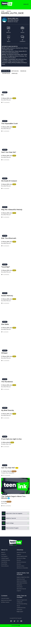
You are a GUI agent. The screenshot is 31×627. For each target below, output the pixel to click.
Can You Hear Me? (8, 468)
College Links (20, 601)
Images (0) (23, 71)
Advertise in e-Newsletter (22, 568)
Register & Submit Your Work (23, 577)
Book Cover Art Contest (6, 600)
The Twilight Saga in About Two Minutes (13, 497)
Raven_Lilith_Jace (7, 98)
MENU (25, 4)
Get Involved (19, 586)
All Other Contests (5, 602)
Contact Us (3, 554)
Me (2, 95)
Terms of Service (5, 566)
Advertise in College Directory (21, 559)
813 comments (5, 475)
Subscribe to (12, 513)
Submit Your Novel (21, 579)
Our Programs (4, 556)
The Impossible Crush (9, 123)
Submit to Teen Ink (9, 518)
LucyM (4, 501)
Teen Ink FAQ (4, 562)
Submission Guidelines (22, 581)
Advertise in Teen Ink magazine (21, 553)
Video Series (19, 609)
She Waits (5, 324)
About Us (3, 552)
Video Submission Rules (22, 583)
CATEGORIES (15, 625)
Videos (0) (14, 73)
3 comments (5, 446)
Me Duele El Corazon (9, 181)
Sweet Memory (7, 296)
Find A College (8, 523)
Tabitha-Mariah (7, 471)
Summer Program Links (22, 599)
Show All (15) (6, 71)
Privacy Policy (4, 564)
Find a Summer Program (10, 528)
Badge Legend (20, 611)
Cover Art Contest (5, 598)
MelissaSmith (6, 442)
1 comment (4, 331)
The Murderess (7, 382)
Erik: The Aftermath (8, 238)
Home (2, 11)
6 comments (5, 245)
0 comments (5, 131)
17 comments (5, 102)
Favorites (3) (6, 73)
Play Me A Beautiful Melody (11, 209)
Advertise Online (20, 566)
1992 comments (6, 505)
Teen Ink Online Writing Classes (22, 604)
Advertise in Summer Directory (21, 563)
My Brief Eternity (7, 410)
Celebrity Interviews (5, 560)
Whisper (4, 353)
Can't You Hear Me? (8, 152)
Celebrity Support (5, 558)
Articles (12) (15, 71)
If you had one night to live (11, 439)
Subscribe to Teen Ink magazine (21, 589)
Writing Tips (19, 584)
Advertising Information (22, 556)
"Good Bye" (5, 267)
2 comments (5, 274)
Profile (9, 11)
